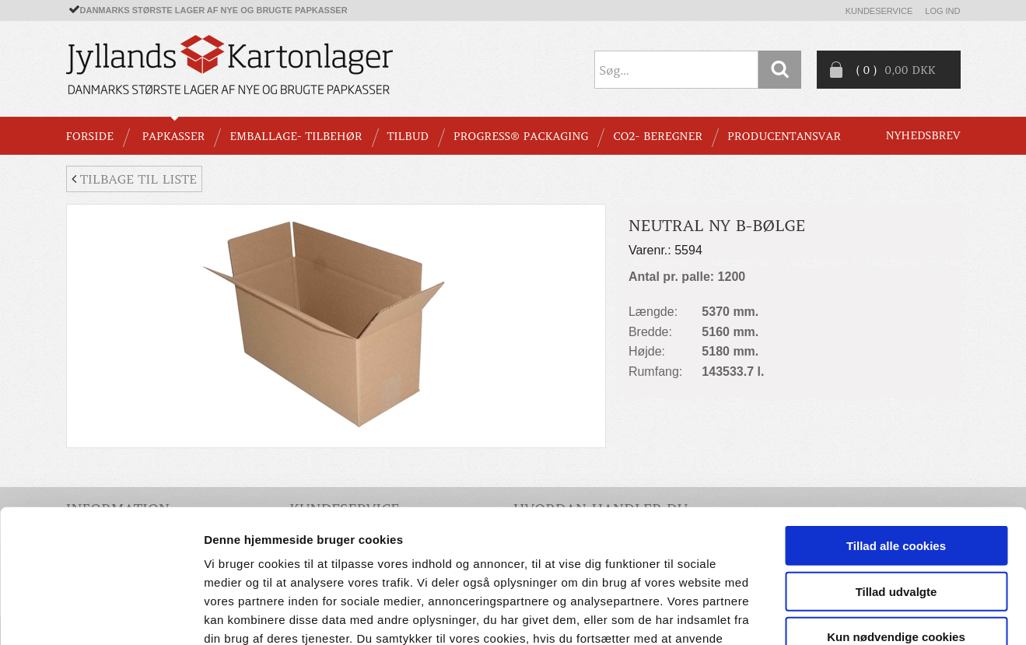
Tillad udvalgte (896, 486)
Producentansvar (784, 136)
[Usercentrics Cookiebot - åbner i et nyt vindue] (101, 614)
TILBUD (408, 136)
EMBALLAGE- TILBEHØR (295, 136)
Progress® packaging (521, 136)
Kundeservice (879, 11)
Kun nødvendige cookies (896, 531)
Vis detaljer (808, 614)
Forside (90, 136)
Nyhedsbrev (923, 135)
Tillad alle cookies (896, 440)
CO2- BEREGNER (657, 136)
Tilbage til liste (134, 179)
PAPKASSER (173, 136)
